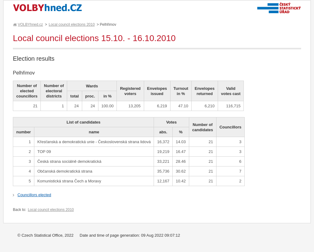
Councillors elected (34, 195)
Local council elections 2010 (72, 24)
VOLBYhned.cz (30, 24)
